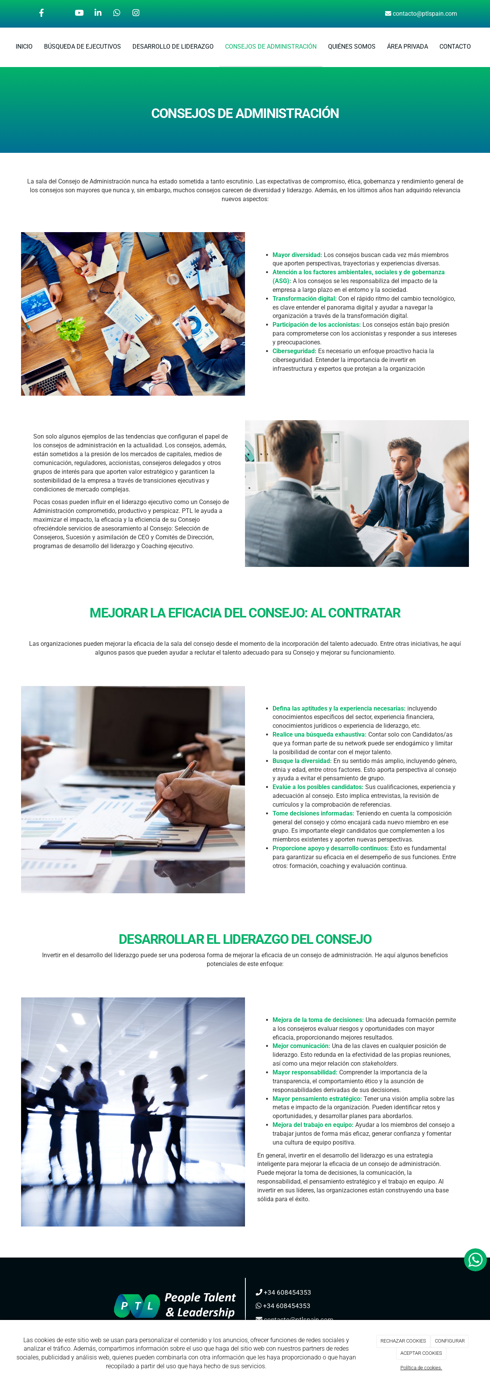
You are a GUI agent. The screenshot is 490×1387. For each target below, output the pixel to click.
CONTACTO (455, 46)
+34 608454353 (287, 1292)
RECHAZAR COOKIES (403, 1341)
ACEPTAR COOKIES (421, 1353)
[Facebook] (42, 13)
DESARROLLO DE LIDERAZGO (173, 46)
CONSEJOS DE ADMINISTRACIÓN (271, 46)
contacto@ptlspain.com (425, 13)
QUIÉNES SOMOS (352, 46)
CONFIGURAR (450, 1341)
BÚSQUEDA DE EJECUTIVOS (82, 46)
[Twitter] (60, 13)
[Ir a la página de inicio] (4, 47)
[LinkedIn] (98, 13)
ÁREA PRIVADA (407, 46)
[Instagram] (136, 13)
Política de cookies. (421, 1368)
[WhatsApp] (117, 13)
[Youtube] (79, 13)
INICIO (24, 46)
